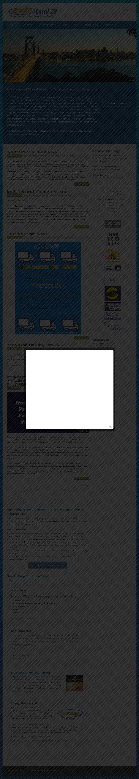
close (111, 426)
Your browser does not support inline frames (67, 422)
